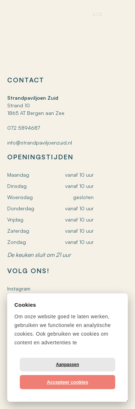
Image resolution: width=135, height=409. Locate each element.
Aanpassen (67, 364)
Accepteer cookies (67, 382)
